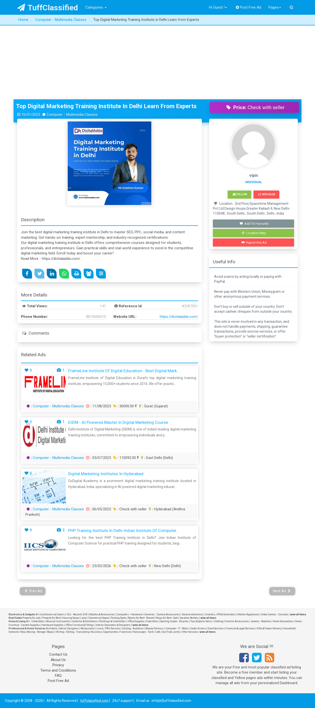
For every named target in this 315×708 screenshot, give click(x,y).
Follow (240, 194)
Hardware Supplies (52, 625)
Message (266, 194)
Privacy (58, 665)
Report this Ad (254, 242)
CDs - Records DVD (77, 614)
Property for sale (31, 618)
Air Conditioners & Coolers (50, 614)
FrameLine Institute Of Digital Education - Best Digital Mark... (124, 370)
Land (83, 618)
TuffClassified (47, 7)
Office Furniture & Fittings (79, 625)
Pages (274, 7)
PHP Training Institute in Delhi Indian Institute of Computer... (123, 530)
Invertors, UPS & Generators (220, 614)
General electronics (193, 614)
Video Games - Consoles (274, 614)
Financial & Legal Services (240, 628)
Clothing (218, 621)
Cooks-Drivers (198, 628)
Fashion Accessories (237, 621)
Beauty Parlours (154, 628)
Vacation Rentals (189, 618)
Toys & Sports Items (201, 621)
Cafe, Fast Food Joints (167, 632)
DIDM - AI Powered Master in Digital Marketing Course (118, 422)
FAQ (58, 675)
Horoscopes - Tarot (143, 632)
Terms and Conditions (58, 670)
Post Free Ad (248, 7)
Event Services (216, 628)
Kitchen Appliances (248, 614)
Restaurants (88, 628)
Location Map (254, 233)
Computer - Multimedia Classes (58, 406)
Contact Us (58, 654)
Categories (96, 7)
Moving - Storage (36, 632)
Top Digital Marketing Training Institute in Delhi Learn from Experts (106, 106)
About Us (58, 660)
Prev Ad (33, 591)
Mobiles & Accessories (102, 614)
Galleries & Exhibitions (84, 621)
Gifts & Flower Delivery (269, 628)
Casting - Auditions (133, 628)
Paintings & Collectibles (112, 621)
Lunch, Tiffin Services (108, 628)
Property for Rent (51, 618)
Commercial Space (98, 618)
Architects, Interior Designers (62, 628)
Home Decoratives (283, 621)
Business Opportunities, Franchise (111, 632)
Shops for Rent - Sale (167, 618)
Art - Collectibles (35, 621)
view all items (298, 614)
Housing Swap (70, 618)
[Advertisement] (157, 62)
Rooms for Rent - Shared (141, 618)
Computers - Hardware (129, 614)
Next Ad (282, 591)
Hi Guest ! (218, 7)
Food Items (152, 621)
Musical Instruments (58, 621)
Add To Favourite (254, 223)
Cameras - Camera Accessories (162, 614)
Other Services (190, 632)
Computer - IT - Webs (176, 628)
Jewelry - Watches (261, 621)
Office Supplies (135, 621)
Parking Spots (118, 618)
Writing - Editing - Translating (72, 632)
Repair (50, 632)
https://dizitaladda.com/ (179, 316)
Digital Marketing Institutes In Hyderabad (105, 473)
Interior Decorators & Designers (113, 625)
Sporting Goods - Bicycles (174, 621)
